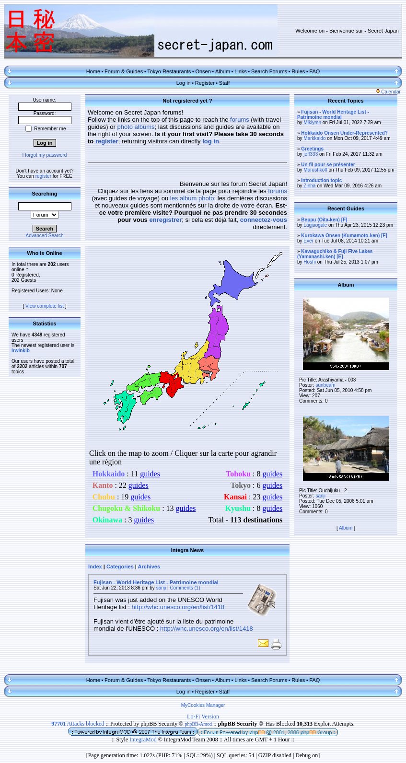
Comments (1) (185, 587)
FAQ (314, 71)
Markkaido (314, 138)
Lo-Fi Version (203, 716)
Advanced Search (45, 235)
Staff (224, 83)
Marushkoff (315, 170)
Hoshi (309, 262)
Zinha (309, 185)
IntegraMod (143, 739)
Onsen (202, 71)
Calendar (388, 91)
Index (95, 566)
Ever (308, 240)
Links (240, 71)
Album (222, 71)
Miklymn (312, 122)
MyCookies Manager (203, 705)
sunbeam (325, 385)
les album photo (192, 198)
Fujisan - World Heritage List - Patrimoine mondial (156, 582)
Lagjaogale (315, 225)
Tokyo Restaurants (169, 71)
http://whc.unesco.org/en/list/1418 (177, 607)
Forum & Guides (123, 71)
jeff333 (310, 154)
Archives (149, 566)
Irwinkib (21, 350)
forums (239, 119)
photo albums (135, 126)
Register (205, 83)
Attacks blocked (77, 723)
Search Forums (269, 71)
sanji (161, 587)
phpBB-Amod (198, 724)
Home (93, 71)
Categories (120, 566)
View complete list (44, 306)
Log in (183, 83)
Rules (298, 71)
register (43, 176)
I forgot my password (45, 155)
